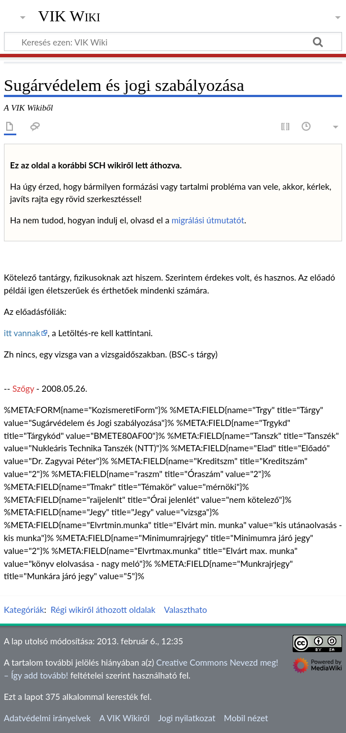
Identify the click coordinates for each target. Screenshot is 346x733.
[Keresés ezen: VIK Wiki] (173, 42)
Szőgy (23, 388)
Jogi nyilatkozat (186, 718)
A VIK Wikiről (124, 718)
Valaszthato (185, 609)
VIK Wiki (69, 16)
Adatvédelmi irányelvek (47, 718)
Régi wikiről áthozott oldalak (103, 609)
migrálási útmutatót (207, 220)
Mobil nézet (246, 718)
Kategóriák (24, 609)
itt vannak (22, 333)
